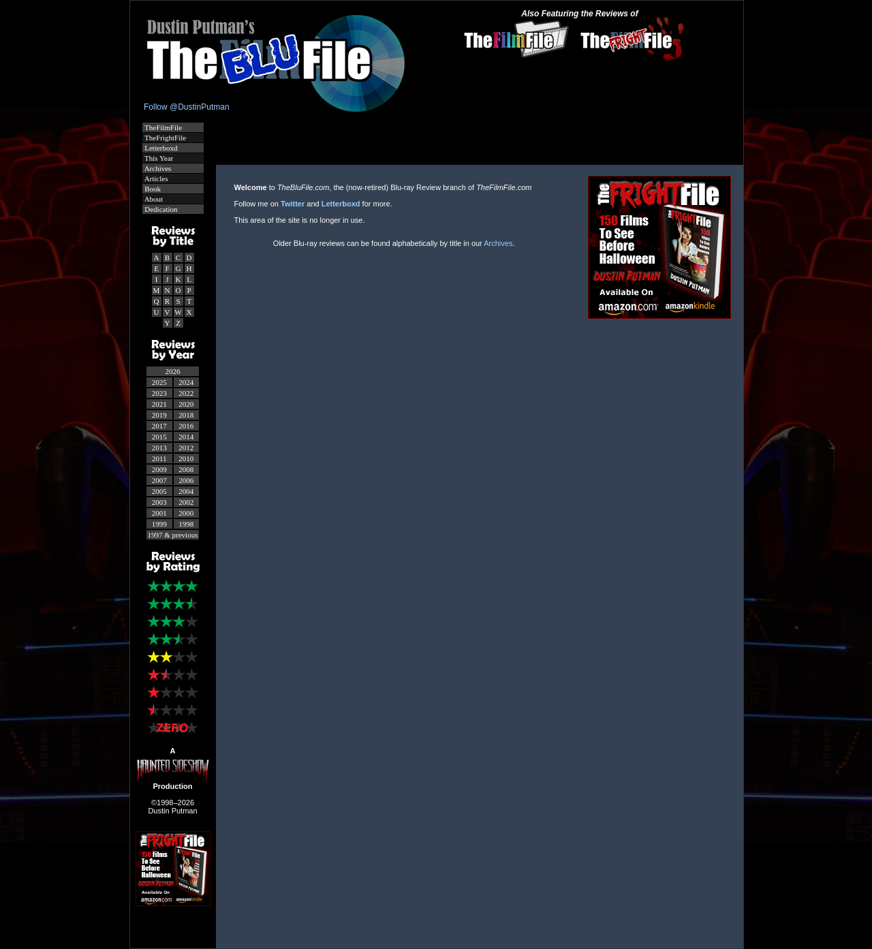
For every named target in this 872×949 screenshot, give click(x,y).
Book (152, 189)
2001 (159, 513)
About (153, 199)
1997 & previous (173, 535)
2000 (185, 513)
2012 (185, 448)
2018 (185, 415)
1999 (159, 524)
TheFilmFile (163, 127)
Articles (155, 178)
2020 (185, 404)
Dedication (160, 209)
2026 (173, 371)
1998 (185, 524)
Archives (157, 168)
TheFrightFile (165, 138)
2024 (185, 382)
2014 (185, 437)
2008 (185, 469)
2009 (159, 469)
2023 (159, 393)
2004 (185, 491)
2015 (159, 437)
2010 (185, 458)
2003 (159, 502)
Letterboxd (160, 148)
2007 (159, 480)
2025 (159, 382)
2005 (159, 491)
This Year (158, 158)
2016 (185, 426)
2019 (159, 415)
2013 (159, 448)
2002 (185, 502)
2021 (159, 404)
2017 (159, 426)
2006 (185, 480)
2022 (185, 393)
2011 (159, 458)
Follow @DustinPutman (187, 107)
